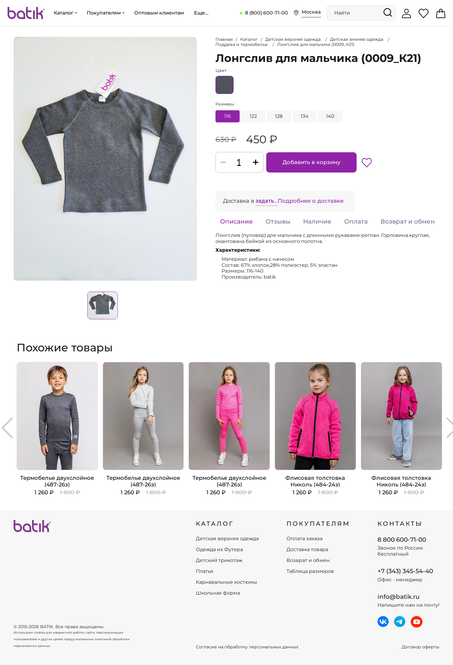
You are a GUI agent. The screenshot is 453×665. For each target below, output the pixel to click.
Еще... (201, 13)
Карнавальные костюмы (226, 582)
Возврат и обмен (407, 221)
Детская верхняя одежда (227, 538)
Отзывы (278, 221)
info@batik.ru (398, 596)
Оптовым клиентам (159, 13)
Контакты (400, 523)
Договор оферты (420, 647)
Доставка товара (307, 549)
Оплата (356, 221)
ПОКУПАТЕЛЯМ (318, 523)
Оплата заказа (304, 538)
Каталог (65, 13)
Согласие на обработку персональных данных (247, 647)
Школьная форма (218, 593)
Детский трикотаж (219, 560)
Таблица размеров (310, 571)
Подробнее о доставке (311, 201)
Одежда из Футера (219, 549)
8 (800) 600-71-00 (266, 13)
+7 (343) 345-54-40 (405, 571)
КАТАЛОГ (215, 523)
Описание (236, 221)
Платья (204, 571)
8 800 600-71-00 (401, 539)
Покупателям (105, 13)
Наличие (317, 221)
